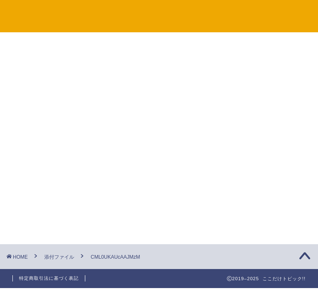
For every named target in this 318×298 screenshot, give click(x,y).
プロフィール (284, 13)
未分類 (242, 156)
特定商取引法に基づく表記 (49, 278)
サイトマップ (100, 13)
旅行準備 (245, 114)
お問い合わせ (153, 13)
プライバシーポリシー (218, 13)
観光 (239, 135)
